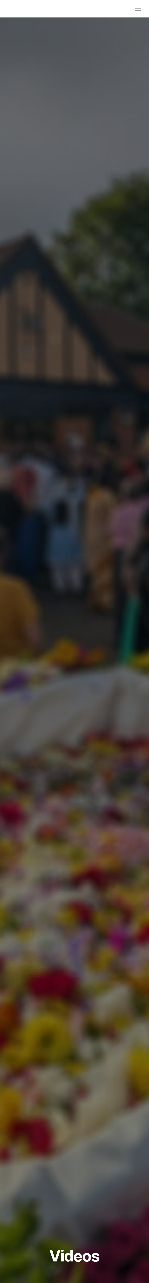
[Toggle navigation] (138, 9)
